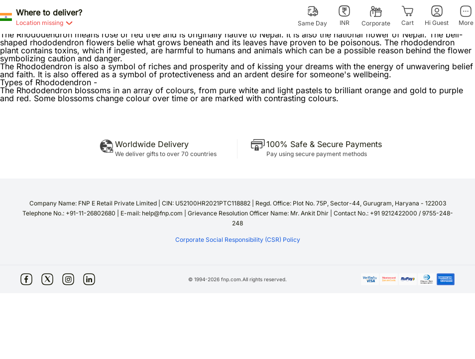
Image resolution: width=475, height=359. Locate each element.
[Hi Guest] (437, 16)
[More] (466, 16)
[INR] (344, 16)
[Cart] (407, 16)
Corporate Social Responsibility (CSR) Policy (237, 239)
